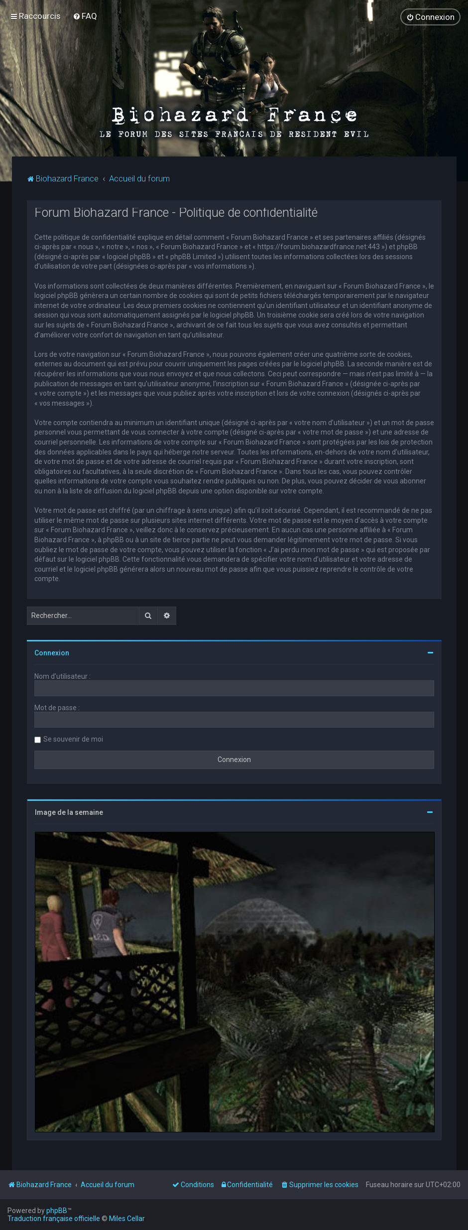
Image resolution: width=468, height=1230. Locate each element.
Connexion (51, 652)
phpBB (56, 1211)
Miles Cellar (127, 1219)
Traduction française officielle (53, 1219)
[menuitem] (85, 15)
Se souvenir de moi (73, 739)
